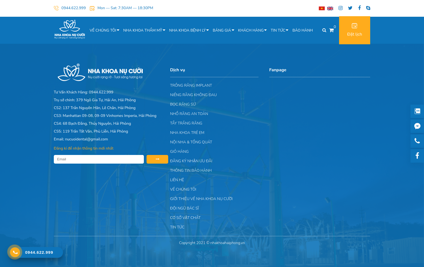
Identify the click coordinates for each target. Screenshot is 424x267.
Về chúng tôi (103, 30)
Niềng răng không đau (193, 94)
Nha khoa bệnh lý (187, 30)
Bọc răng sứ (183, 104)
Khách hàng (251, 30)
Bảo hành (302, 30)
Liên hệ (177, 179)
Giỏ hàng (179, 151)
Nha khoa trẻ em (187, 132)
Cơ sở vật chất (185, 217)
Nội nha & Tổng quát (191, 142)
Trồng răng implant (191, 85)
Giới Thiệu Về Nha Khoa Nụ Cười (201, 198)
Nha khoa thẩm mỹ (142, 30)
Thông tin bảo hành (191, 170)
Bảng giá (222, 30)
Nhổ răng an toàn (189, 113)
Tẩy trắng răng (186, 123)
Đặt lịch (354, 30)
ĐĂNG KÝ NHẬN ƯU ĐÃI (191, 161)
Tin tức (278, 30)
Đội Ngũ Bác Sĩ (184, 208)
